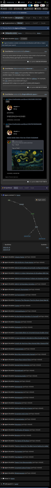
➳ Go (10, 8)
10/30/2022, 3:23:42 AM (13, 119)
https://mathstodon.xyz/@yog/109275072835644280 (24, 123)
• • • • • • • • (25, 18)
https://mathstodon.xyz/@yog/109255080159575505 (24, 98)
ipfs (6, 80)
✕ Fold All (23, 38)
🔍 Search (4, 8)
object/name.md (19, 68)
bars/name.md (18, 51)
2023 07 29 (6, 249)
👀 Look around (28, 8)
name (13, 478)
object (17, 73)
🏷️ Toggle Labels (40, 199)
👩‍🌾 (3, 51)
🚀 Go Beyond (18, 8)
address (34, 78)
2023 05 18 (6, 247)
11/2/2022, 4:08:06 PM (13, 172)
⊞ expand (45, 8)
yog (7, 98)
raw (45, 51)
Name (20, 33)
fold (7, 101)
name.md (17, 94)
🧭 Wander (38, 8)
